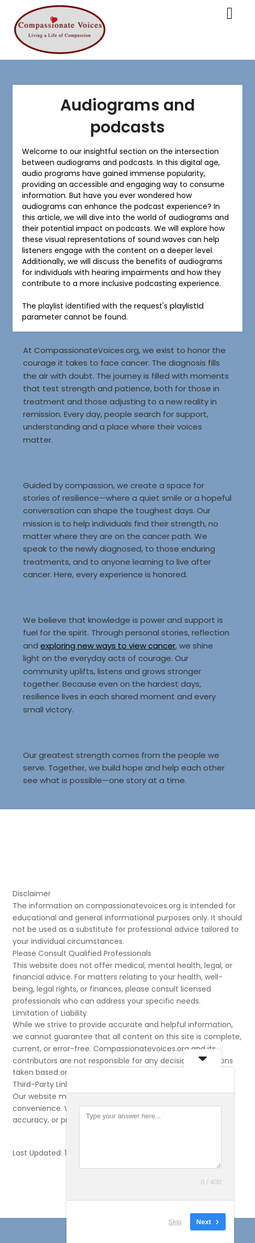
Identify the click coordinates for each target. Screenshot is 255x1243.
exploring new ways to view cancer (107, 645)
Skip (175, 1222)
